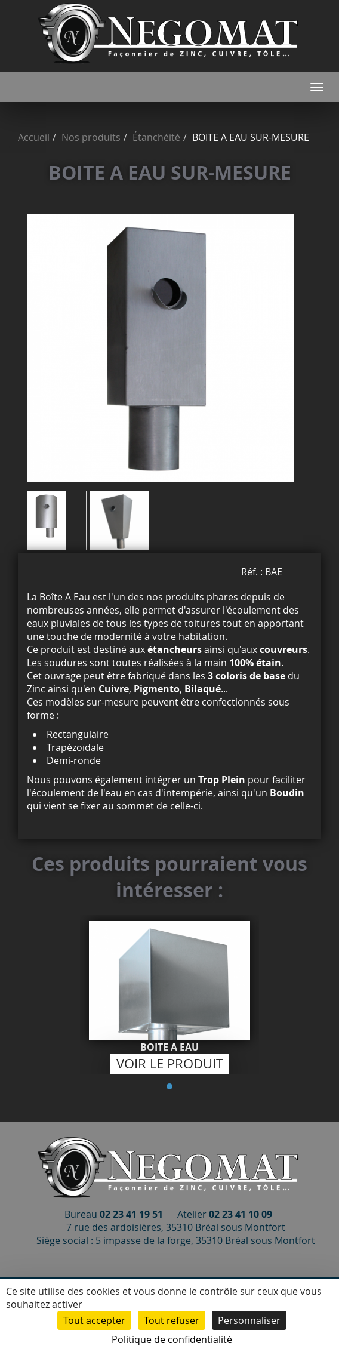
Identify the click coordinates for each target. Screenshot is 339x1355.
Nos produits (91, 137)
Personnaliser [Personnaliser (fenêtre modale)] (249, 1320)
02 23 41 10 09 (240, 1214)
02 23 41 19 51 (131, 1214)
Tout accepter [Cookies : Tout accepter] (94, 1320)
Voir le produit (169, 1064)
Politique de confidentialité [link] (172, 1339)
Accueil (34, 137)
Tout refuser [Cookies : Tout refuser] (171, 1320)
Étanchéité (156, 137)
